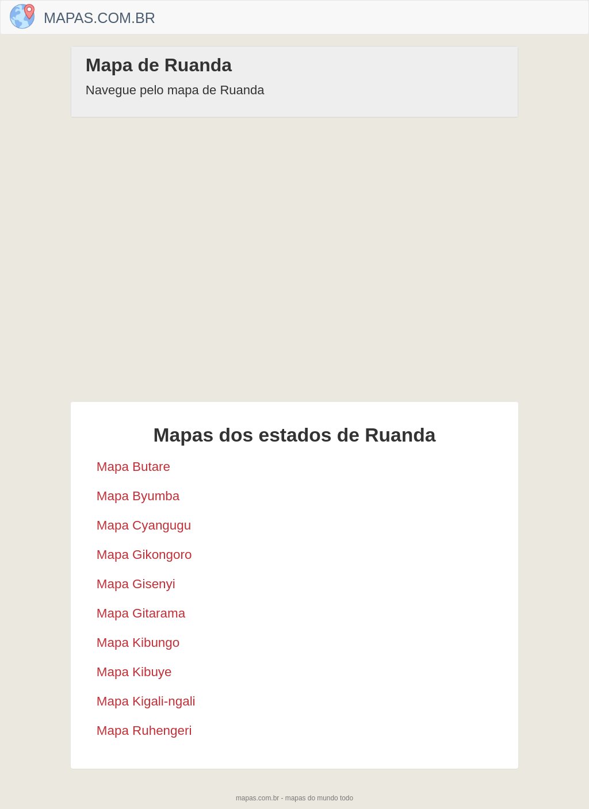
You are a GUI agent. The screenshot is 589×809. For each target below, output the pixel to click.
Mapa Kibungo (138, 642)
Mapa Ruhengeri (144, 730)
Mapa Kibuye (134, 672)
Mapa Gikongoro (144, 554)
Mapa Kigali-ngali (146, 701)
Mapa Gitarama (141, 613)
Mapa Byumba (138, 496)
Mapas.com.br (99, 18)
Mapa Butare (133, 466)
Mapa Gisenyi (136, 584)
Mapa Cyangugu (144, 525)
